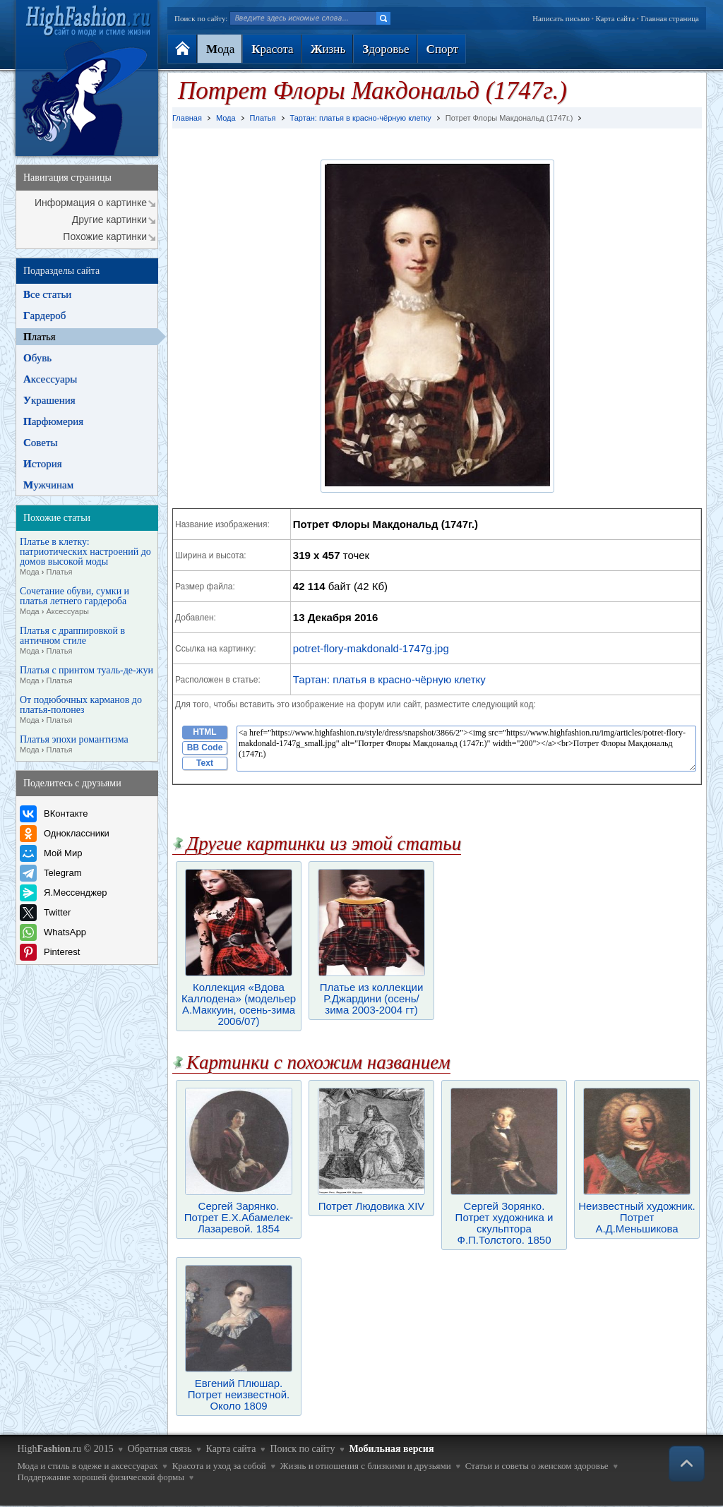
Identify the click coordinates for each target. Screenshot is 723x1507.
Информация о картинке (91, 203)
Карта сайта (615, 18)
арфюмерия (53, 421)
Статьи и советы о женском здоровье (537, 1465)
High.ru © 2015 (65, 1448)
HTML (204, 732)
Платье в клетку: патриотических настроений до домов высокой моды (85, 557)
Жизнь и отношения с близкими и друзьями (365, 1465)
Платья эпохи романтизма (74, 745)
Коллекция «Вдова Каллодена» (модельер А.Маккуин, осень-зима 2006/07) (238, 998)
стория (42, 463)
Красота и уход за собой (219, 1465)
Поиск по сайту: (200, 18)
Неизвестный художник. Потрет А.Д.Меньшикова (636, 1212)
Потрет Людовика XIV (371, 1200)
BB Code (205, 747)
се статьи (47, 294)
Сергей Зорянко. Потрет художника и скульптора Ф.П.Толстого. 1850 (504, 1217)
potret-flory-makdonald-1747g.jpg (371, 648)
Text (204, 763)
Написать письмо (561, 18)
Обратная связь (160, 1448)
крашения (49, 400)
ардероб (44, 315)
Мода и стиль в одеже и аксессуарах (87, 1465)
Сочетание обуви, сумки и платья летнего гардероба (74, 601)
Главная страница (670, 18)
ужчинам (48, 485)
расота (272, 49)
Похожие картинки (105, 236)
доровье (385, 49)
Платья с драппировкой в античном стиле (72, 641)
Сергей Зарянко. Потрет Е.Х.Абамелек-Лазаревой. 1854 (239, 1212)
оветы (40, 442)
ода (220, 49)
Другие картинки (109, 219)
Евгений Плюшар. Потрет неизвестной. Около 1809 (238, 1389)
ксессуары (50, 379)
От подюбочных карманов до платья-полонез (81, 710)
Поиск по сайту (302, 1448)
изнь (328, 49)
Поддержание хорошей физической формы (100, 1477)
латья (39, 336)
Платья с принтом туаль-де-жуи (86, 675)
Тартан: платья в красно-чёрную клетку (389, 679)
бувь (37, 358)
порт (442, 49)
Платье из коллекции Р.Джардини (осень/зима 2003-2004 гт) (371, 993)
